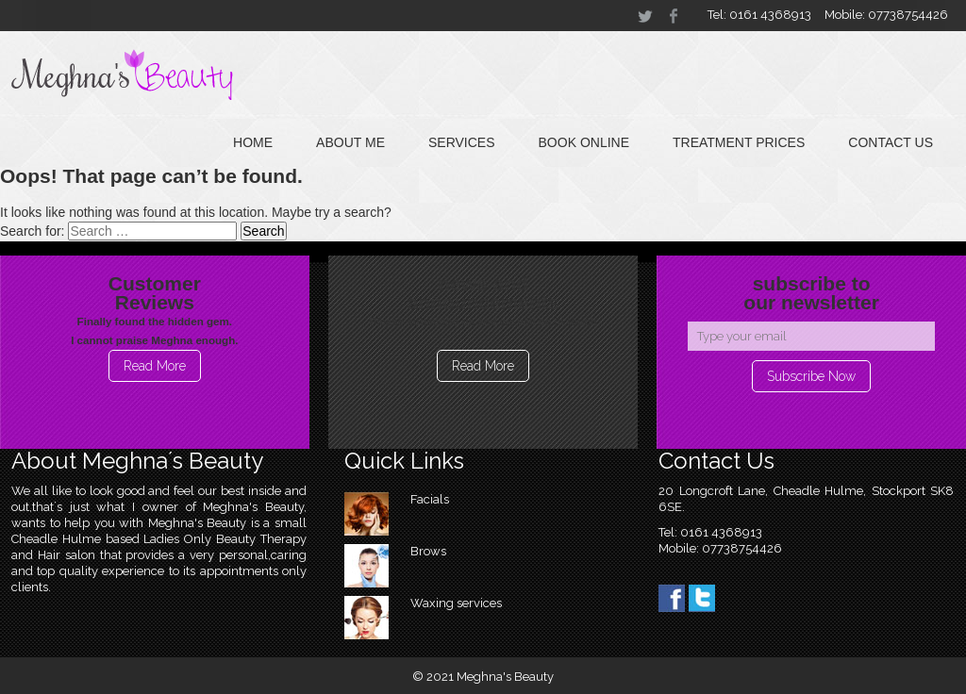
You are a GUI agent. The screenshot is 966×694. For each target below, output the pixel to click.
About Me (350, 142)
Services (461, 142)
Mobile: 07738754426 (886, 15)
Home (253, 142)
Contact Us (890, 142)
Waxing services (456, 603)
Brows (428, 551)
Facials (429, 499)
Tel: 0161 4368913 (759, 15)
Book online (584, 142)
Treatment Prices (739, 142)
